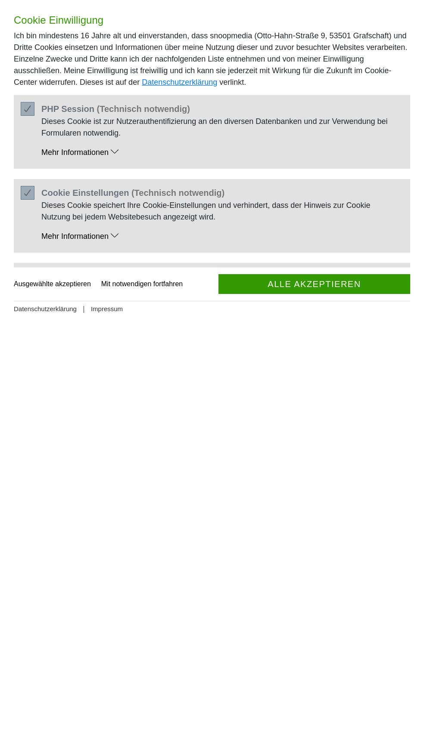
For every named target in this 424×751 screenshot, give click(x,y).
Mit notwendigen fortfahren (142, 283)
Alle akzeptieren (314, 284)
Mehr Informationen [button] (79, 152)
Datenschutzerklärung (179, 82)
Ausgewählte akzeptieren (52, 283)
